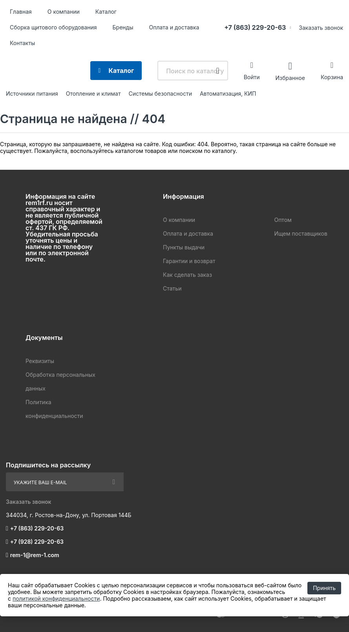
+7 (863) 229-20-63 (255, 27)
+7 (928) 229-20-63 (37, 541)
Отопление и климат (93, 93)
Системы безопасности (160, 93)
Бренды (123, 27)
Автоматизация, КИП (228, 93)
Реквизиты (40, 361)
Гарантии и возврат (189, 261)
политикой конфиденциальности (56, 598)
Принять (324, 588)
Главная (21, 11)
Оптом (282, 219)
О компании (64, 11)
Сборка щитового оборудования (53, 27)
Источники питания (32, 93)
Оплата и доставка (174, 27)
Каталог (106, 11)
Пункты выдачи (184, 247)
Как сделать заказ (187, 274)
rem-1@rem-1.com (34, 555)
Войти (252, 77)
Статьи (172, 288)
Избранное (290, 77)
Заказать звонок (321, 27)
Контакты (22, 43)
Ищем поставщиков (300, 233)
